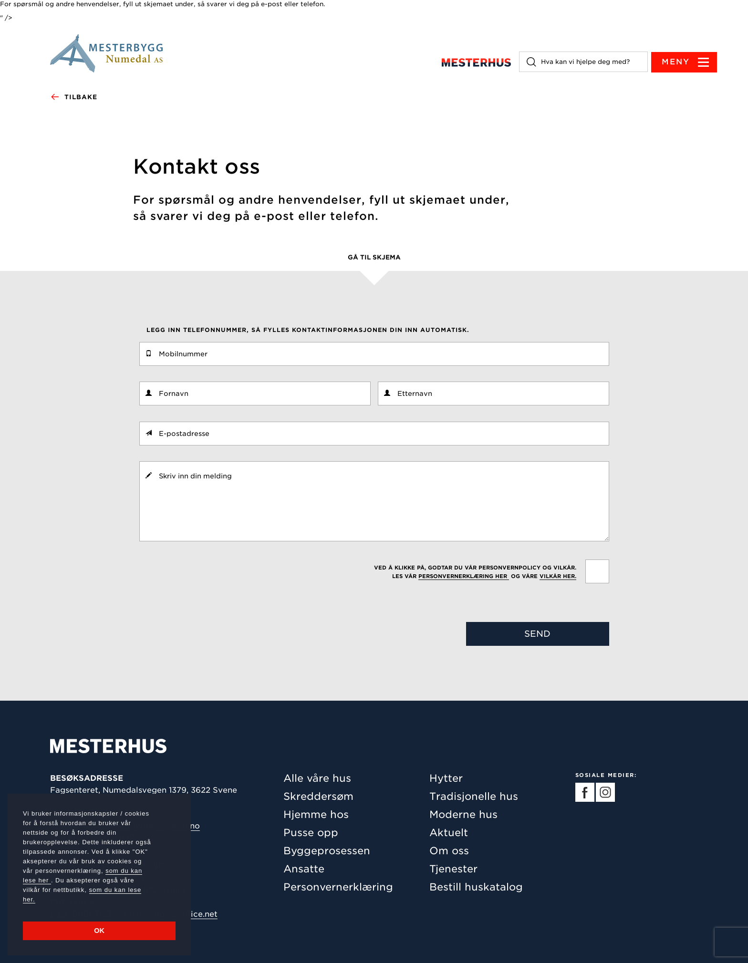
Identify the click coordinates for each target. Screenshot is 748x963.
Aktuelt (448, 833)
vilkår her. (558, 576)
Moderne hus (463, 814)
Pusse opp (310, 833)
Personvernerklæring (338, 887)
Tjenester (453, 869)
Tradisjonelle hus (473, 796)
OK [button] (99, 930)
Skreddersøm (318, 796)
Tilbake (73, 97)
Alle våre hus (317, 778)
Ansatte (303, 869)
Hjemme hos (316, 814)
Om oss (449, 851)
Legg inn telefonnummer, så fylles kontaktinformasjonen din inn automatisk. (307, 329)
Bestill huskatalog (476, 887)
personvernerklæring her (463, 576)
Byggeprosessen (326, 851)
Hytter (446, 778)
